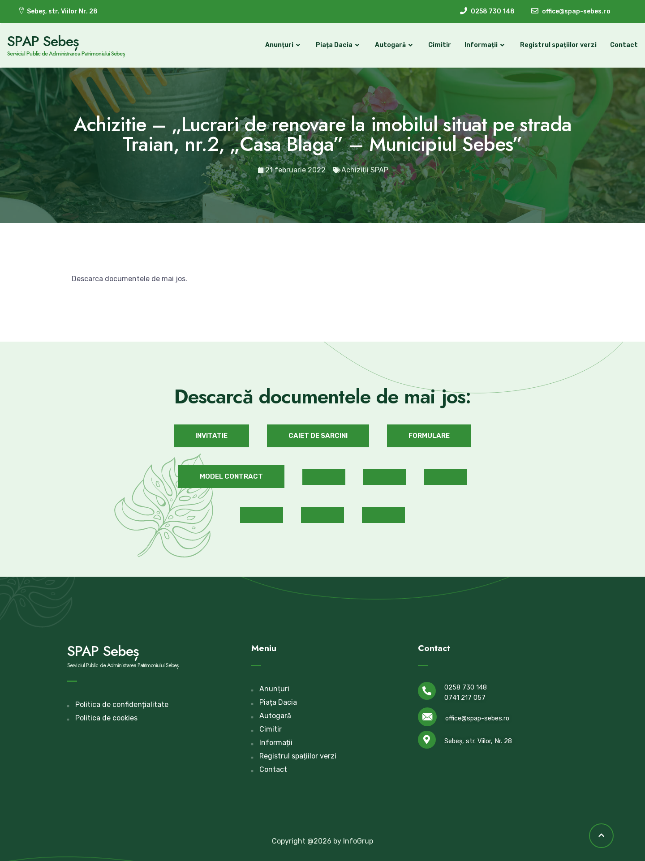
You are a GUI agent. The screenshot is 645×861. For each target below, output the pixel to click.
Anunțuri (273, 44)
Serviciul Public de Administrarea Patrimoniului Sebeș (76, 52)
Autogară (384, 44)
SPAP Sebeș (54, 40)
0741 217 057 (465, 694)
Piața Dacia (328, 44)
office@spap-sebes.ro (477, 715)
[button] (211, 432)
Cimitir (428, 43)
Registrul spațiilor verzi (547, 43)
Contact (613, 43)
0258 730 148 (465, 684)
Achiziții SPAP (364, 167)
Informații (475, 44)
